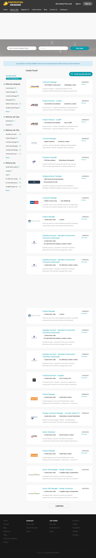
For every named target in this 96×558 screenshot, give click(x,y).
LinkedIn (75, 531)
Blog (5, 528)
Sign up (87, 4)
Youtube (75, 535)
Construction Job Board (52, 552)
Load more (59, 506)
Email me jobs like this (82, 74)
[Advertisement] (48, 26)
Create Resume (54, 528)
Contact (6, 524)
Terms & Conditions (10, 538)
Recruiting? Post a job (64, 4)
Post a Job (30, 524)
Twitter (74, 524)
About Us (6, 531)
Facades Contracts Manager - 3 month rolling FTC (61, 413)
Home (5, 521)
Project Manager (48, 217)
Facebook (75, 521)
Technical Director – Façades (53, 375)
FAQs (5, 535)
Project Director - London (52, 101)
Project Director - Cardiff (51, 120)
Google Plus (76, 528)
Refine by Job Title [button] (12, 130)
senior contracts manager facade (14, 78)
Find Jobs (79, 48)
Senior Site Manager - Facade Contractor (57, 470)
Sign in (78, 4)
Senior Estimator (48, 432)
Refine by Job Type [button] (12, 117)
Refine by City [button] (10, 163)
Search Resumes (32, 528)
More (7, 111)
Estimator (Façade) (49, 157)
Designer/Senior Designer (52, 176)
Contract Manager (49, 138)
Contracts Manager (49, 82)
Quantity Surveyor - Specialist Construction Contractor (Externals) (58, 236)
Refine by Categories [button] (12, 84)
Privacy (5, 542)
